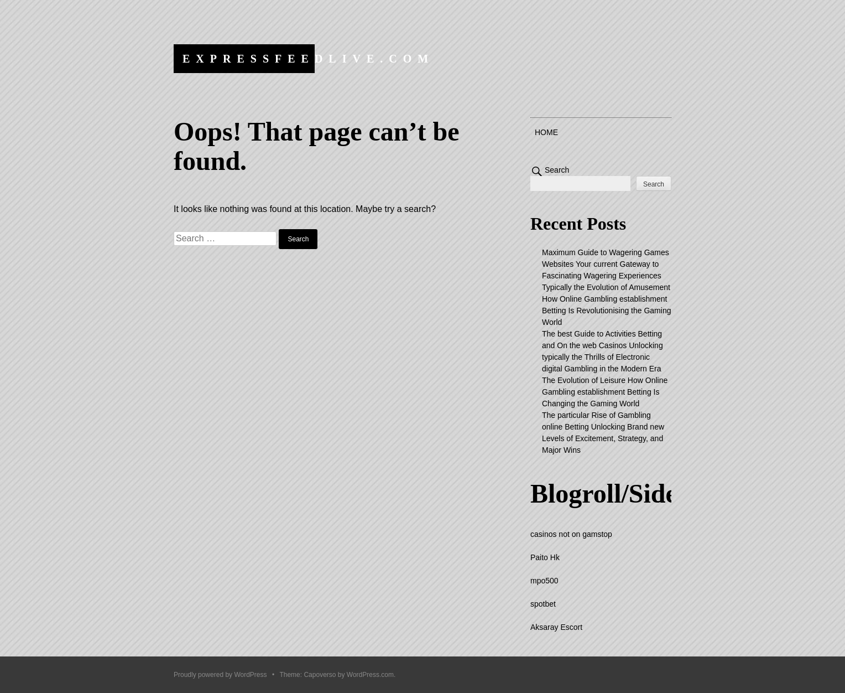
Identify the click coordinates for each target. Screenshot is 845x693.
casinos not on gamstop (571, 534)
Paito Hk (545, 557)
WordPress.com (370, 675)
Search (557, 170)
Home (546, 132)
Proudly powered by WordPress (220, 675)
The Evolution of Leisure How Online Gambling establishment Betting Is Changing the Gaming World (604, 392)
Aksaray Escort (556, 627)
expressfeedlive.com (308, 59)
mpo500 (544, 580)
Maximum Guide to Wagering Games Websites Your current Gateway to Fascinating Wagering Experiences (605, 264)
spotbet (543, 603)
